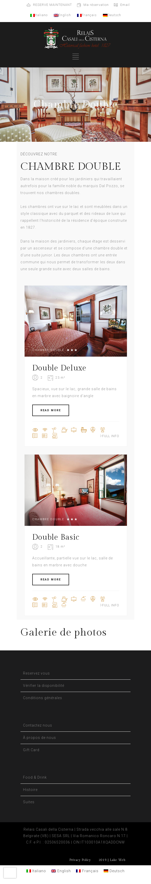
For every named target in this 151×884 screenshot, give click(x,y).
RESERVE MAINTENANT (52, 5)
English (62, 15)
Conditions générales (42, 698)
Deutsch (112, 15)
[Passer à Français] (87, 870)
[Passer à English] (61, 870)
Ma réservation (96, 5)
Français (87, 15)
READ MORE (50, 410)
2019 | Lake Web (112, 860)
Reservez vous (36, 673)
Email (125, 5)
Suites (29, 802)
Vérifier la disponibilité (43, 686)
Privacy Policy (80, 860)
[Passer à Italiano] (36, 870)
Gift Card (31, 750)
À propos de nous (39, 738)
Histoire (30, 790)
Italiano (39, 15)
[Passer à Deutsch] (114, 870)
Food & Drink (35, 777)
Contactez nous (37, 725)
